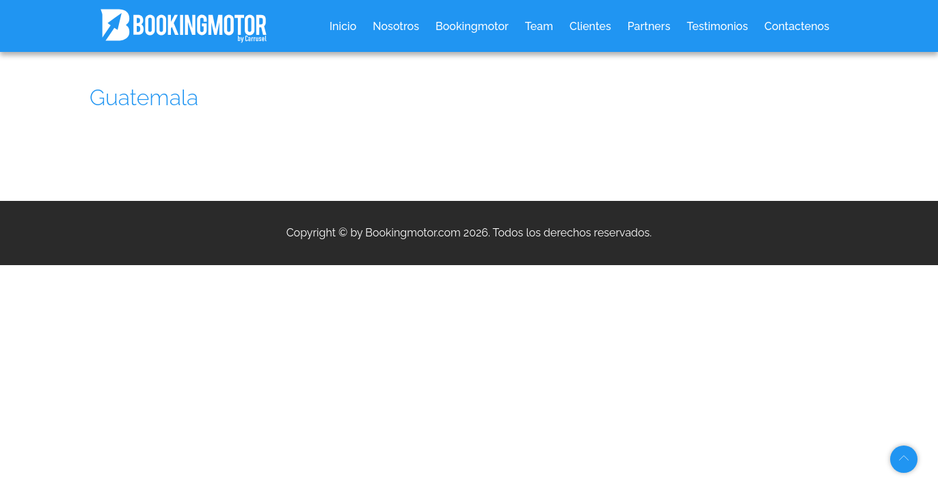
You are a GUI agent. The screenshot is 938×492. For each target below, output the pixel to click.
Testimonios (717, 26)
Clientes (590, 26)
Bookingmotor (472, 26)
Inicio (343, 26)
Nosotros (396, 26)
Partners (649, 26)
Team (539, 26)
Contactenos (796, 26)
